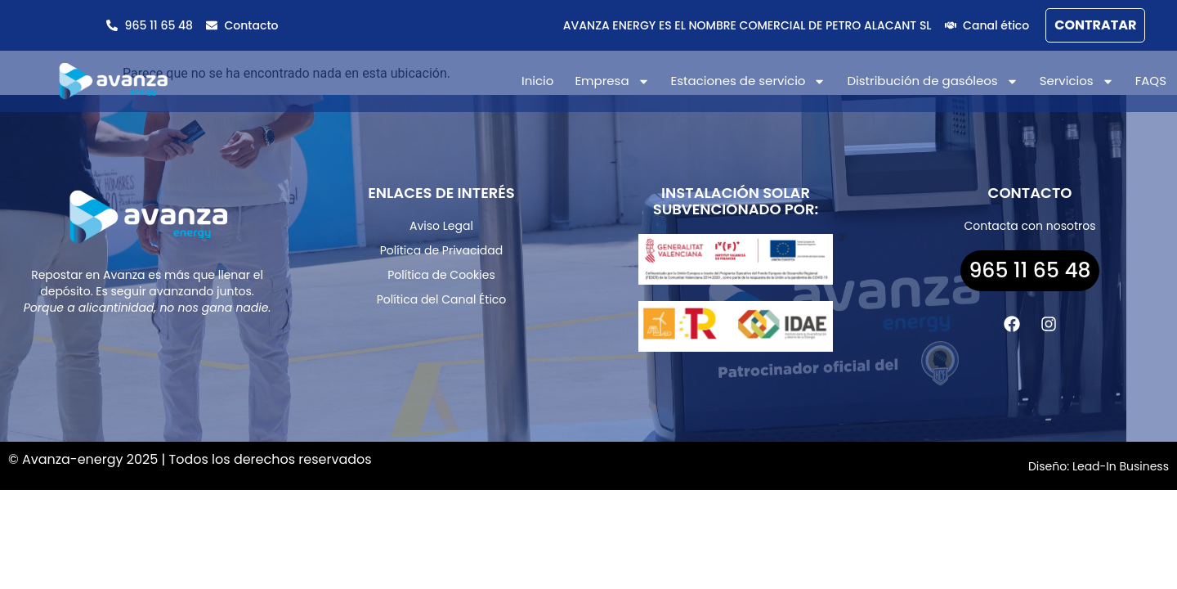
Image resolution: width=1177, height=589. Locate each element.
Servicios (1077, 81)
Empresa (612, 81)
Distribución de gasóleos (932, 81)
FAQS (1150, 80)
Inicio (537, 80)
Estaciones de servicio (748, 81)
